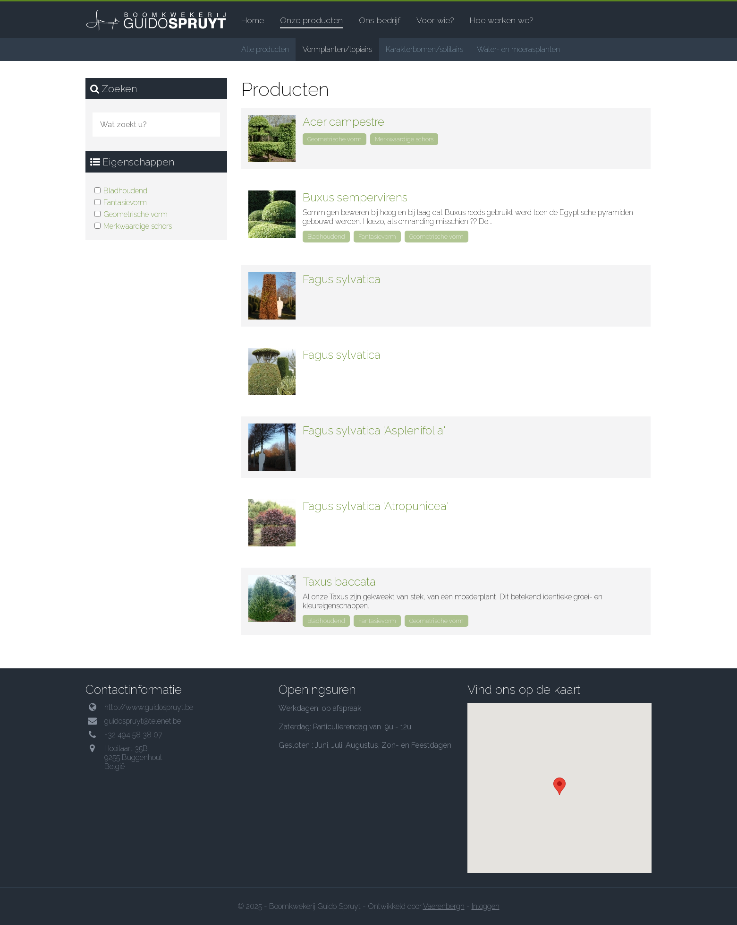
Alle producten (265, 49)
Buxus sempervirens (355, 197)
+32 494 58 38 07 (133, 734)
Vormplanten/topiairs (337, 49)
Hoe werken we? (501, 20)
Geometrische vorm (135, 214)
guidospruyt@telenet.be (142, 721)
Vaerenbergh (444, 906)
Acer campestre (343, 122)
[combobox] (156, 124)
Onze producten (311, 20)
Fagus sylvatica (342, 279)
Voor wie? (435, 20)
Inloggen (486, 906)
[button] (559, 786)
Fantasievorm (125, 202)
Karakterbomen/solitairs (424, 49)
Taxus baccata (339, 581)
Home (252, 20)
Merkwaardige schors (137, 226)
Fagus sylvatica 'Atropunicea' (376, 506)
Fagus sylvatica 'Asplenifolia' (374, 430)
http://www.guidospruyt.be (148, 707)
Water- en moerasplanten (518, 49)
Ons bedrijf (379, 20)
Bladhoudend (125, 190)
